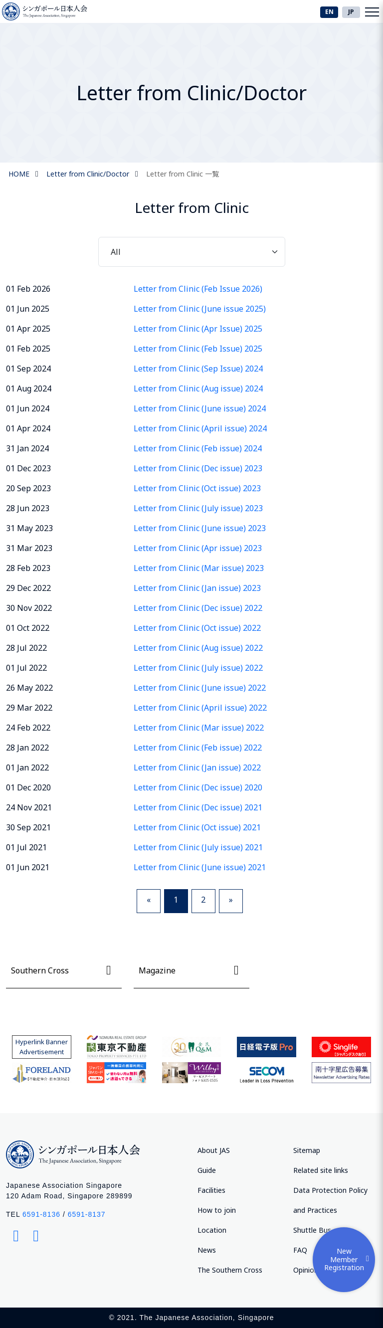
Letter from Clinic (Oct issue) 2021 (197, 827)
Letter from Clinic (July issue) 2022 (198, 667)
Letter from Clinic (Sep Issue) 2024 (198, 368)
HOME (18, 174)
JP (351, 11)
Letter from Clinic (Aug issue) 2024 (198, 388)
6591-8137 (87, 1214)
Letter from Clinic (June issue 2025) (200, 308)
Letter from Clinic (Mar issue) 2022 (199, 727)
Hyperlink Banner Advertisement (41, 1046)
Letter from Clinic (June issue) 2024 (200, 408)
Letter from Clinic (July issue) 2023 (198, 508)
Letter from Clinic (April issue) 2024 (200, 428)
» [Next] (231, 899)
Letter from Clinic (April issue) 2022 (200, 707)
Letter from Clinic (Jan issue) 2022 (197, 767)
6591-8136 (41, 1214)
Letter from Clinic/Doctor (87, 174)
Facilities (211, 1190)
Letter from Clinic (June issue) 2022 (200, 687)
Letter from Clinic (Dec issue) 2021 (198, 807)
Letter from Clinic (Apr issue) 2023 (198, 548)
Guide (206, 1170)
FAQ (300, 1250)
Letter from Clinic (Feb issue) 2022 (198, 747)
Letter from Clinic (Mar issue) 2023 (199, 568)
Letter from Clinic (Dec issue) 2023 (198, 468)
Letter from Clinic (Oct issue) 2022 (197, 627)
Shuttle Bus (312, 1230)
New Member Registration (348, 1259)
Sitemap (306, 1150)
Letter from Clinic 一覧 (182, 174)
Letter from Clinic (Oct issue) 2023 (197, 488)
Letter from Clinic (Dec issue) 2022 (198, 607)
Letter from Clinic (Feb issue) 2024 (198, 448)
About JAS (213, 1150)
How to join (216, 1210)
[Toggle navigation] (372, 11)
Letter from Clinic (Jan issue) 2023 (197, 587)
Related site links (320, 1170)
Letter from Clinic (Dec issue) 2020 (198, 787)
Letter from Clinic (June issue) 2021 (200, 867)
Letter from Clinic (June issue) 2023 (200, 528)
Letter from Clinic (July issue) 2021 (198, 847)
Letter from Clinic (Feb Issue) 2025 (198, 348)
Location (211, 1230)
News (206, 1250)
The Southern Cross (229, 1270)
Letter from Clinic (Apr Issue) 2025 (198, 328)
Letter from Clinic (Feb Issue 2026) (198, 288)
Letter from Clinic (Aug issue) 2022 (198, 647)
